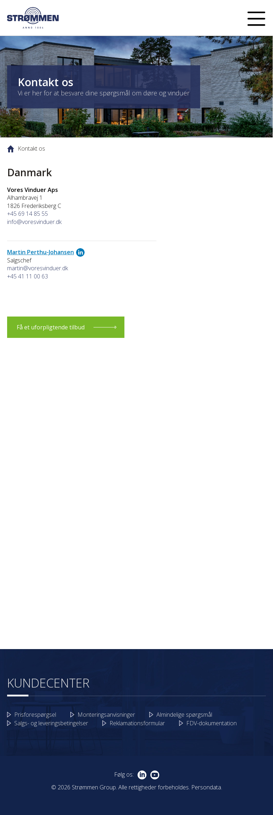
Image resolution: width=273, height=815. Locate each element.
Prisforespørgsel (35, 715)
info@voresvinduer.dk (34, 222)
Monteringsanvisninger (106, 715)
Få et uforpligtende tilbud (51, 327)
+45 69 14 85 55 (27, 214)
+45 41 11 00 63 (27, 276)
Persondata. (206, 787)
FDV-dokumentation (211, 723)
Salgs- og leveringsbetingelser (51, 723)
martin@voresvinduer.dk (37, 268)
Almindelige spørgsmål (184, 715)
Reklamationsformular (137, 723)
